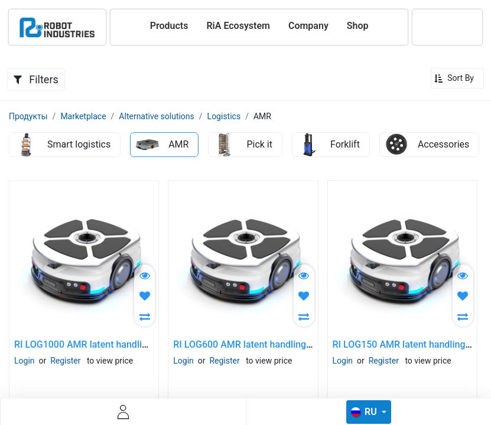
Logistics (224, 116)
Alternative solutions (156, 116)
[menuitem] (169, 26)
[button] (457, 78)
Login (24, 360)
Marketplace (83, 116)
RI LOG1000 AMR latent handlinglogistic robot (111, 344)
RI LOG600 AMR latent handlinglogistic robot (267, 344)
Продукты (28, 116)
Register (65, 360)
